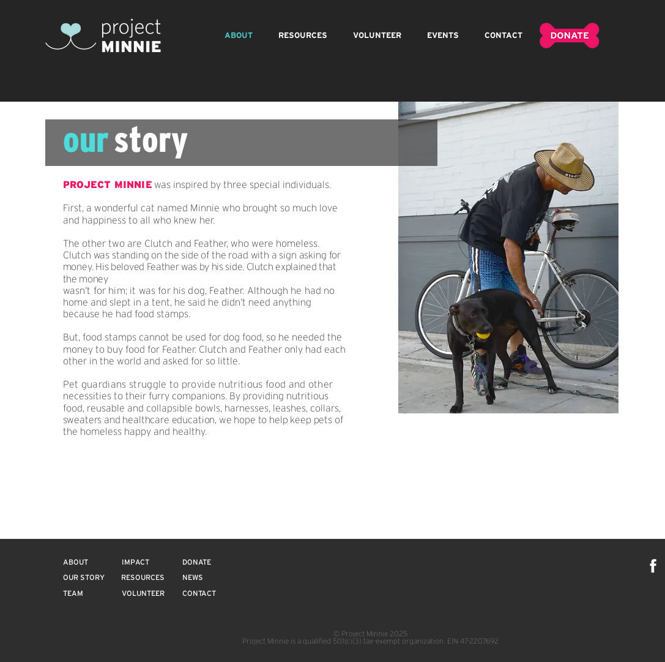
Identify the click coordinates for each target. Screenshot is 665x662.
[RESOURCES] (143, 577)
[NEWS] (192, 577)
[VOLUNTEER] (143, 593)
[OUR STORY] (84, 577)
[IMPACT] (135, 562)
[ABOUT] (75, 562)
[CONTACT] (199, 593)
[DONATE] (197, 562)
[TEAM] (73, 593)
